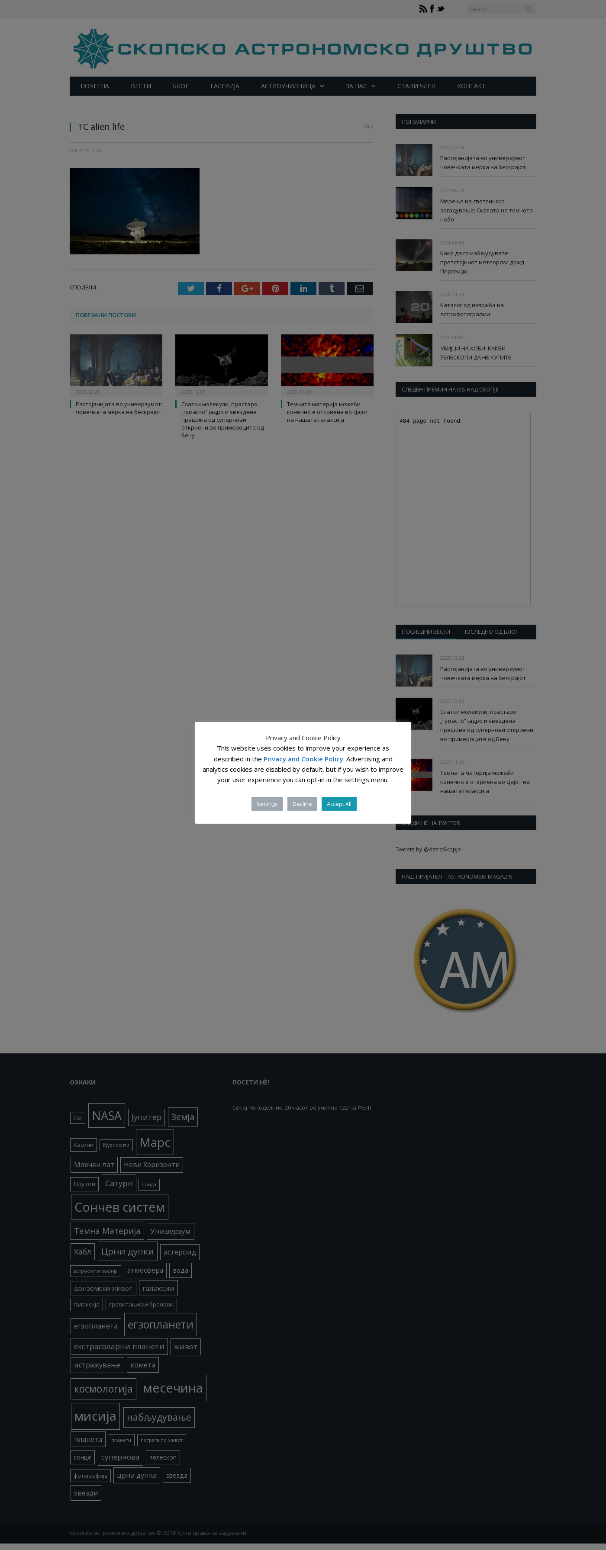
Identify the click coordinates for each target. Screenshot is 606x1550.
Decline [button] (302, 804)
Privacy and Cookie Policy (303, 758)
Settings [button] (267, 804)
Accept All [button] (339, 804)
